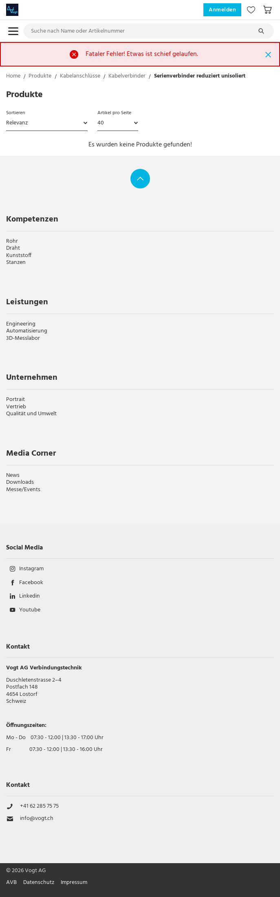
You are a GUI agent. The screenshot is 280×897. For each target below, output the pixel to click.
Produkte (40, 77)
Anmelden (222, 10)
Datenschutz (38, 882)
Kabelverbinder (127, 77)
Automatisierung (26, 331)
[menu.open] (13, 31)
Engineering (20, 324)
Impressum (74, 882)
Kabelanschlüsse (80, 77)
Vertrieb (16, 407)
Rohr (12, 241)
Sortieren (15, 113)
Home (13, 77)
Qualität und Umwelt (31, 414)
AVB (11, 882)
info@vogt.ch (36, 818)
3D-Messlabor (23, 338)
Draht (13, 248)
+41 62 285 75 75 (39, 806)
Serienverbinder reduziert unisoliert (199, 77)
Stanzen (16, 262)
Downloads (20, 482)
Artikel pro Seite (114, 113)
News (13, 475)
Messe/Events (23, 489)
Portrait (15, 399)
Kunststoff (18, 255)
